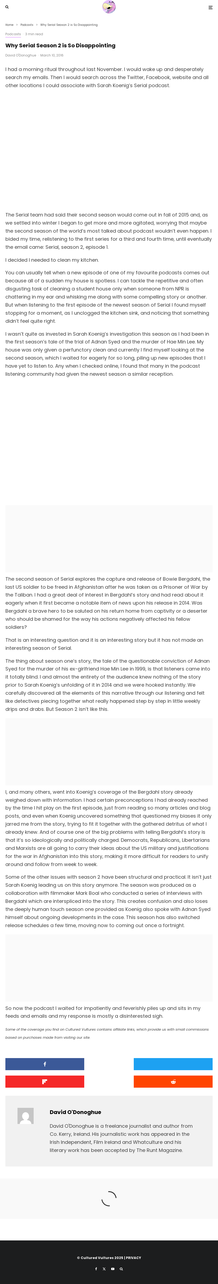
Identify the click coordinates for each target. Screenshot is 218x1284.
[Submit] (38, 1082)
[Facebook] (96, 1269)
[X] (104, 1269)
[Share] (38, 1064)
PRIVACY (133, 1257)
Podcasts (13, 34)
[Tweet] (109, 1064)
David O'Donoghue (20, 55)
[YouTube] (112, 1269)
